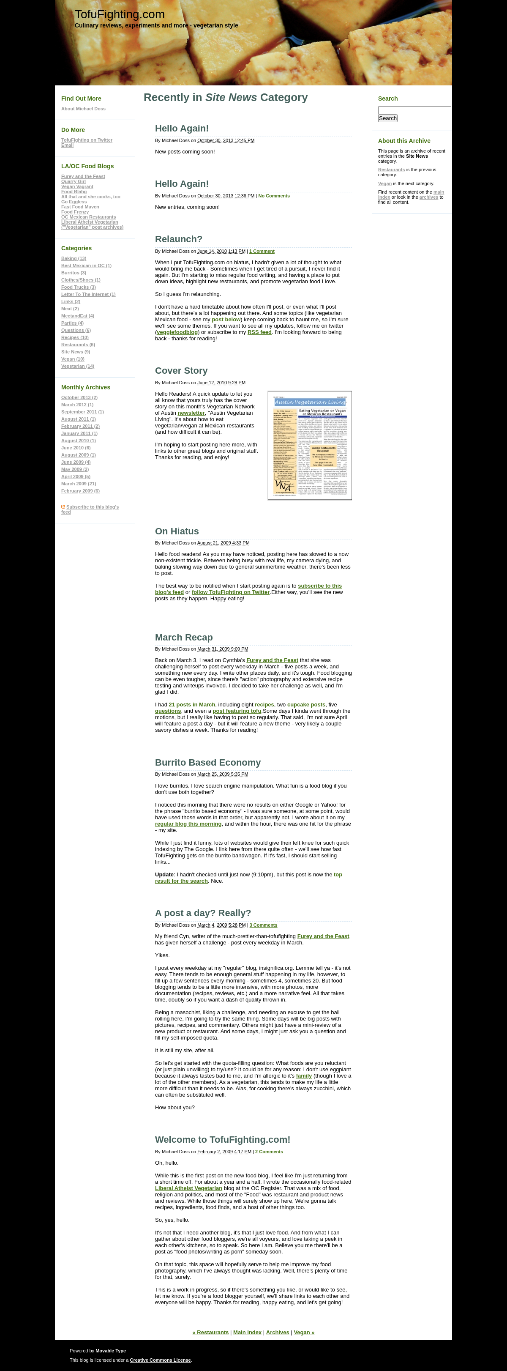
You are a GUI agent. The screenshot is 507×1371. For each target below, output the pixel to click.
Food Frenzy (75, 211)
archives (429, 197)
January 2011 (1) (79, 433)
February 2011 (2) (80, 426)
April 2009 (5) (75, 476)
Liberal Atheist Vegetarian (188, 1188)
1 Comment (262, 251)
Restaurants (391, 169)
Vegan (385, 183)
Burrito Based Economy (208, 762)
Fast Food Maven (80, 206)
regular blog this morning (188, 824)
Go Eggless (74, 201)
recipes (264, 704)
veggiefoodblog (177, 332)
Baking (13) (73, 258)
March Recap (184, 637)
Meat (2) (70, 308)
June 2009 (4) (76, 462)
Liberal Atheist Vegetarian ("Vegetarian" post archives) (92, 224)
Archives (277, 1332)
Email (67, 145)
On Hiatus (177, 531)
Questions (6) (76, 330)
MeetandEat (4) (77, 315)
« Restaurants (210, 1332)
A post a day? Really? (203, 913)
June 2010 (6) (76, 447)
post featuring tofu (237, 711)
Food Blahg (74, 191)
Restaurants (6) (78, 344)
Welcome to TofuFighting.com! (223, 1139)
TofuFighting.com (120, 14)
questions (168, 711)
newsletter (190, 413)
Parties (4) (72, 323)
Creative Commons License (160, 1360)
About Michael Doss (83, 108)
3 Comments (264, 925)
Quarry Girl (73, 181)
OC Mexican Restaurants (88, 216)
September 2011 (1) (82, 411)
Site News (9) (75, 351)
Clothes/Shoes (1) (81, 279)
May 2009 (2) (75, 469)
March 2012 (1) (77, 404)
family (304, 1076)
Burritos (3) (73, 272)
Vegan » (304, 1332)
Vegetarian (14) (77, 366)
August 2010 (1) (78, 440)
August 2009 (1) (78, 454)
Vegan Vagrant (77, 186)
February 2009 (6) (80, 490)
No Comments (274, 195)
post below (226, 319)
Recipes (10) (75, 337)
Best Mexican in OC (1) (86, 265)
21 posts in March (192, 704)
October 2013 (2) (79, 397)
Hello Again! (182, 128)
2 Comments (269, 1151)
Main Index (247, 1332)
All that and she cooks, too (90, 196)
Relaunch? (178, 239)
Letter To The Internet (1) (88, 294)
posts (318, 704)
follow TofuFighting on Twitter (231, 592)
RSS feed (260, 332)
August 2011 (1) (78, 418)
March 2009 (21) (78, 483)
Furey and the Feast (272, 660)
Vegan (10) (72, 358)
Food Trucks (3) (78, 287)
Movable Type (110, 1350)
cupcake (298, 704)
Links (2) (70, 301)
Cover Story (181, 370)
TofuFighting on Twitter (86, 139)
